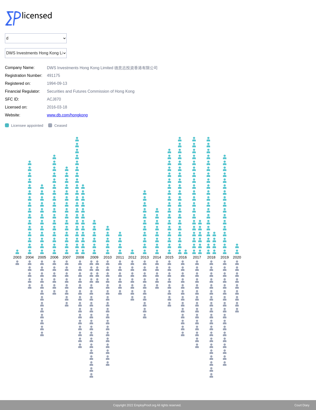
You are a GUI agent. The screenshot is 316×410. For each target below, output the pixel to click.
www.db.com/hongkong (67, 115)
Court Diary (302, 405)
